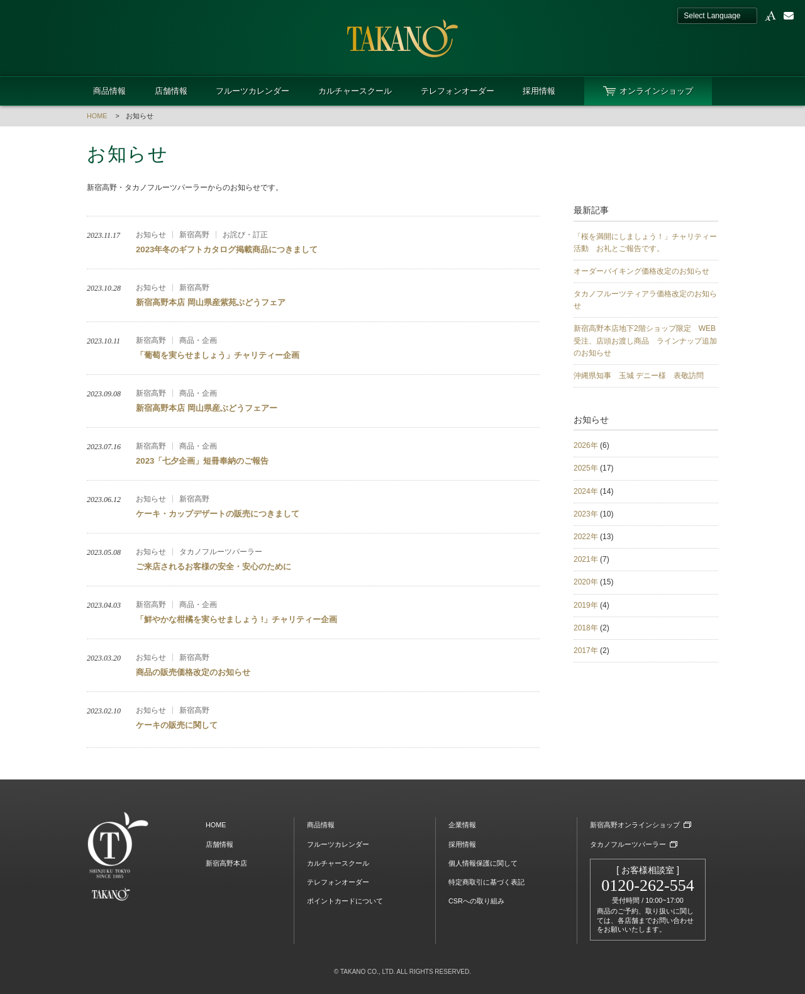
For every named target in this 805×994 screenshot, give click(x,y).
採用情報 (539, 91)
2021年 (586, 559)
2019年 (586, 605)
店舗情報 (171, 91)
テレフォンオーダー (457, 91)
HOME (97, 116)
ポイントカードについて (345, 901)
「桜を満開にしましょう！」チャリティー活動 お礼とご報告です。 (645, 242)
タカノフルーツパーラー (628, 844)
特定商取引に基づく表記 (486, 882)
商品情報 (109, 91)
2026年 (586, 445)
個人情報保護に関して (483, 863)
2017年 (586, 650)
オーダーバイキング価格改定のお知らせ (641, 271)
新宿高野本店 (226, 863)
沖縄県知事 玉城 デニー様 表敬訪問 (639, 375)
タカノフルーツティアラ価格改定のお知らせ (645, 299)
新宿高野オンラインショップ (635, 825)
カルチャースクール (355, 91)
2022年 (586, 536)
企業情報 (462, 825)
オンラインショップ (656, 91)
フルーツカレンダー (252, 91)
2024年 (586, 491)
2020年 (586, 582)
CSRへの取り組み (476, 901)
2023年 (586, 514)
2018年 (586, 627)
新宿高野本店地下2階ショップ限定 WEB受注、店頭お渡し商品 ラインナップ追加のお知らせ (645, 340)
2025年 (586, 468)
